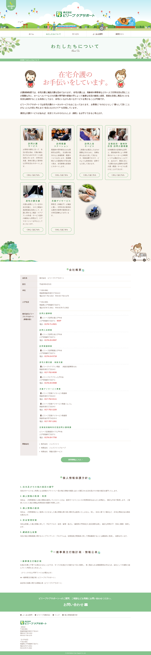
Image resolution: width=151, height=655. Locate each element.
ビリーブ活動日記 (43, 615)
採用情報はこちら (75, 460)
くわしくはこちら (33, 175)
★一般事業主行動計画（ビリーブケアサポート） (38, 577)
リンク (57, 615)
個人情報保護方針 (71, 615)
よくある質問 (27, 615)
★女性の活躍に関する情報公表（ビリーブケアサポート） (41, 583)
